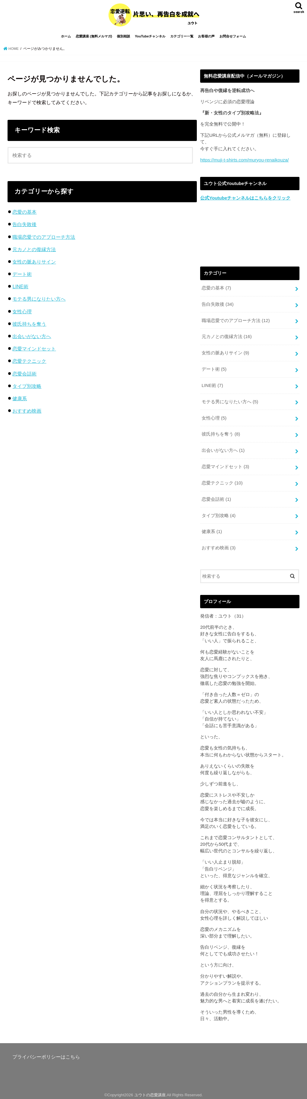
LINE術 (20, 288)
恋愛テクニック (29, 363)
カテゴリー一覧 (181, 38)
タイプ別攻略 (26, 388)
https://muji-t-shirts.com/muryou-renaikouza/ (243, 162)
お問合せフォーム (232, 38)
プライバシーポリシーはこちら (46, 1053)
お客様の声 (206, 38)
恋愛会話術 (24, 376)
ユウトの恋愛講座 (150, 1092)
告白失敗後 (24, 226)
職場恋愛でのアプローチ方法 (43, 239)
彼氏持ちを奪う (29, 326)
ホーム (66, 38)
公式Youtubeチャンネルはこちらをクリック (245, 200)
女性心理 (22, 313)
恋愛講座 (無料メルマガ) (94, 38)
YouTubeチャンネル (150, 38)
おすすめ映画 (26, 413)
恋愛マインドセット (34, 350)
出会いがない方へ (31, 338)
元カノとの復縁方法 (34, 251)
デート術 (22, 276)
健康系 (19, 400)
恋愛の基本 (24, 214)
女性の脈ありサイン (34, 264)
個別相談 (123, 38)
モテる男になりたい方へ (39, 301)
